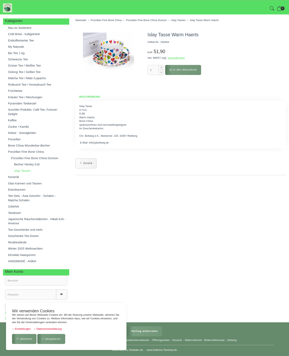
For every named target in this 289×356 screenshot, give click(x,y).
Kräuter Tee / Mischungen (25, 97)
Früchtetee (15, 90)
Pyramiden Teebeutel (22, 103)
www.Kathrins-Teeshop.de (162, 349)
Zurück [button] (85, 163)
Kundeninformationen (137, 340)
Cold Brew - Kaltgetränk (24, 34)
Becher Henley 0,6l (27, 164)
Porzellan (14, 139)
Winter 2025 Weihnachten (25, 248)
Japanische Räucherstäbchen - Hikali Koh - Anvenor (37, 221)
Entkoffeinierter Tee (21, 40)
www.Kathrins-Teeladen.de (127, 349)
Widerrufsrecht (193, 340)
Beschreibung (89, 96)
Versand (177, 340)
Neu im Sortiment (19, 27)
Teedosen (14, 212)
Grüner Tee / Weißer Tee (24, 65)
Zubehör (13, 206)
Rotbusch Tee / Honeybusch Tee (29, 84)
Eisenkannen (16, 189)
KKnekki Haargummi (22, 255)
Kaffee (12, 120)
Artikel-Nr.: (154, 41)
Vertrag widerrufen (144, 331)
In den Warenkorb (183, 69)
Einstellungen (21, 328)
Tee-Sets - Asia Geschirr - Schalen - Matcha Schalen (32, 198)
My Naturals (16, 46)
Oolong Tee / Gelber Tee (24, 72)
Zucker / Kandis (18, 126)
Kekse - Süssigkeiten (22, 133)
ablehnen (24, 338)
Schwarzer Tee (18, 59)
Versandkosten (176, 57)
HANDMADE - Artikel (22, 261)
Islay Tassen (22, 170)
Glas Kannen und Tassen (25, 183)
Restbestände (17, 242)
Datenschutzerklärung (47, 328)
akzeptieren (51, 338)
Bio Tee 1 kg (16, 53)
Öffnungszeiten (161, 340)
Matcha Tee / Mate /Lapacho (27, 78)
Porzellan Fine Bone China (26, 151)
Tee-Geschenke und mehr (25, 229)
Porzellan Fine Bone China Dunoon (34, 158)
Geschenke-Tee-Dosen (23, 236)
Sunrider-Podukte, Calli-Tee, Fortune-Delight (33, 111)
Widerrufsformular (214, 340)
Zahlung (231, 340)
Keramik (13, 177)
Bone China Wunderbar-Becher (29, 145)
